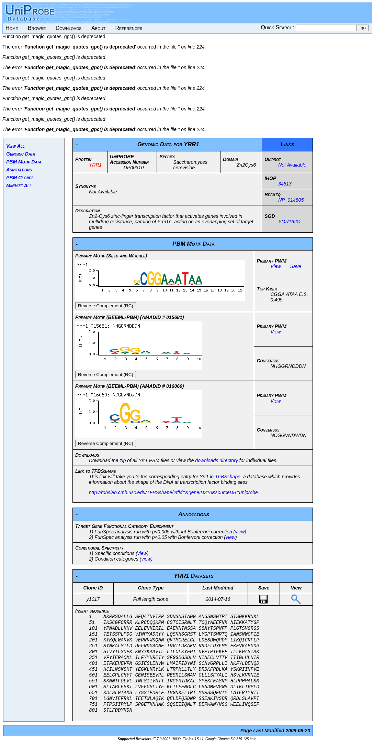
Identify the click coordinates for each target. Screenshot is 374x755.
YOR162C (289, 221)
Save (295, 266)
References (129, 28)
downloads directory (216, 460)
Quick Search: (278, 27)
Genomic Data (20, 154)
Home (11, 28)
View (275, 266)
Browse (37, 28)
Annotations (19, 169)
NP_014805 (291, 200)
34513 (285, 184)
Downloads (69, 28)
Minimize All (19, 185)
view (240, 531)
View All (15, 146)
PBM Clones (20, 177)
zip (123, 460)
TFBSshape (227, 476)
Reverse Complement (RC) (105, 305)
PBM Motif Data (24, 161)
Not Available (292, 165)
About (98, 28)
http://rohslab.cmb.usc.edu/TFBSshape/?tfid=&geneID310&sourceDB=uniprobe (173, 492)
